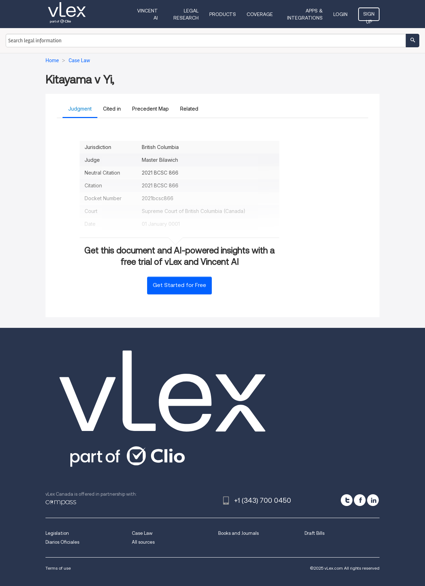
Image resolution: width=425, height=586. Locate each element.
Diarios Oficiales (62, 542)
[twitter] (347, 500)
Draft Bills (314, 533)
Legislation (57, 533)
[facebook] (360, 500)
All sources (143, 542)
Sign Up (369, 16)
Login (340, 14)
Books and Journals (238, 533)
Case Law (142, 533)
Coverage (260, 14)
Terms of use (58, 568)
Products (222, 14)
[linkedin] (373, 500)
